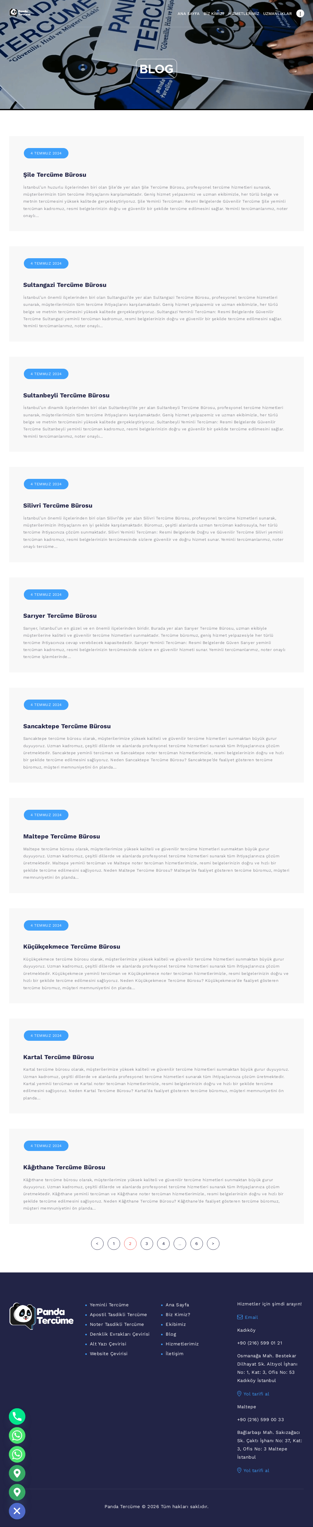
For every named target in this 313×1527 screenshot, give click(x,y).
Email (247, 1317)
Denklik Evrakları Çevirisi (120, 1334)
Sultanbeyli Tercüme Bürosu (66, 395)
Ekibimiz (176, 1324)
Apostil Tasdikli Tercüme (118, 1314)
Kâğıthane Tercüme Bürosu (64, 1167)
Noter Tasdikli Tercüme (117, 1324)
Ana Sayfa (177, 1305)
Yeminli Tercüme (109, 1305)
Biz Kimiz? (178, 1314)
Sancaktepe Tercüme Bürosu (67, 726)
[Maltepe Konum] (17, 1492)
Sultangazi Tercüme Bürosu (64, 284)
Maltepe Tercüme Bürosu (61, 836)
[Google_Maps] (17, 1473)
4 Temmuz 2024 (46, 153)
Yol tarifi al (253, 1394)
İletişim (174, 1353)
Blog (171, 1334)
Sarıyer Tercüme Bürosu (60, 615)
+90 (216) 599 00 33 (260, 1419)
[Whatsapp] (17, 1435)
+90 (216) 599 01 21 (259, 1343)
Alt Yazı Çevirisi (108, 1344)
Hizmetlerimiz (182, 1344)
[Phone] (17, 1416)
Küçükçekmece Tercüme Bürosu (71, 946)
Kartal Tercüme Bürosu (58, 1057)
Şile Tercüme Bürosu (54, 174)
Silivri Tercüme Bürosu (57, 505)
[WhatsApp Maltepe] (17, 1454)
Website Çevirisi (109, 1353)
